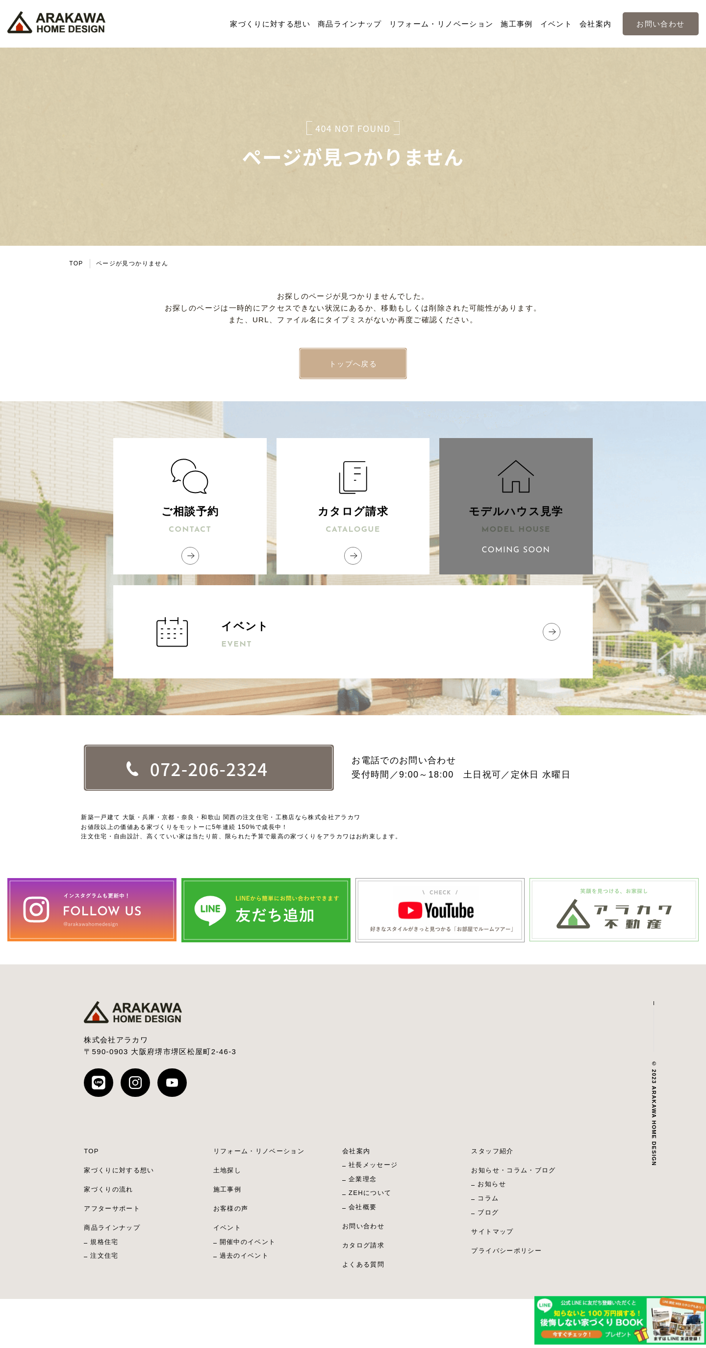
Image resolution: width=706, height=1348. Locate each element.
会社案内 (595, 24)
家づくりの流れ (108, 1189)
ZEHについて (370, 1192)
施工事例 (516, 24)
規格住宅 (104, 1241)
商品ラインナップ (350, 24)
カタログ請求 (353, 521)
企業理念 (363, 1179)
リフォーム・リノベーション (441, 24)
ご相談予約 (190, 521)
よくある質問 (363, 1264)
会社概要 (363, 1207)
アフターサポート (112, 1208)
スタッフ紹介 (492, 1151)
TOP (76, 263)
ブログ (488, 1212)
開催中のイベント (248, 1241)
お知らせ (491, 1184)
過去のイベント (244, 1255)
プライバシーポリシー (506, 1250)
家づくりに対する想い (270, 24)
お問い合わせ (660, 24)
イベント (556, 24)
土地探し (227, 1170)
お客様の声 (231, 1208)
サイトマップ (492, 1231)
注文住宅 (104, 1255)
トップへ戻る (353, 364)
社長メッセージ (373, 1164)
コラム (488, 1198)
